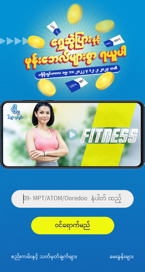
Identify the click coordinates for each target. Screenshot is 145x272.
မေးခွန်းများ (122, 256)
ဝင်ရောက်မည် (72, 226)
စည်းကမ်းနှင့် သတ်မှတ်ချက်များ (44, 256)
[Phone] (72, 199)
